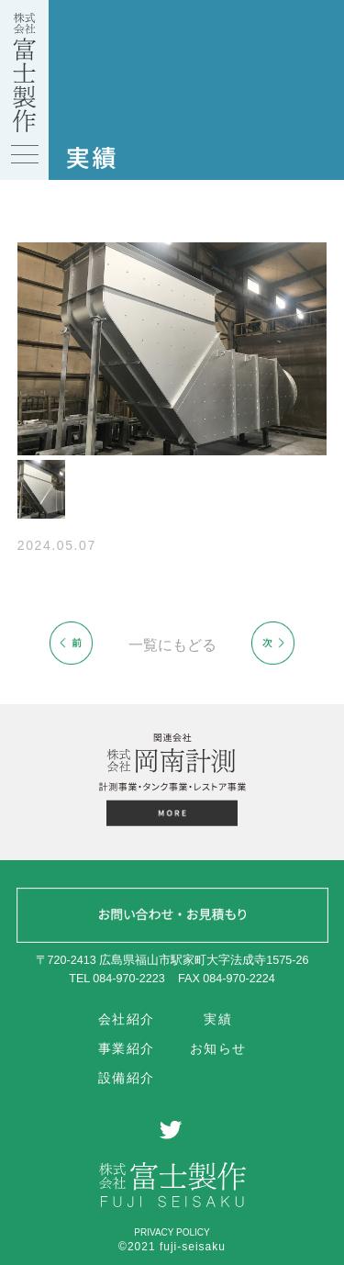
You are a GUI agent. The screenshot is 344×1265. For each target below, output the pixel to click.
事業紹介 (126, 1048)
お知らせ (218, 1048)
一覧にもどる (172, 645)
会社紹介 (126, 1020)
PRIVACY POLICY (171, 1232)
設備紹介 (126, 1077)
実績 (218, 1020)
